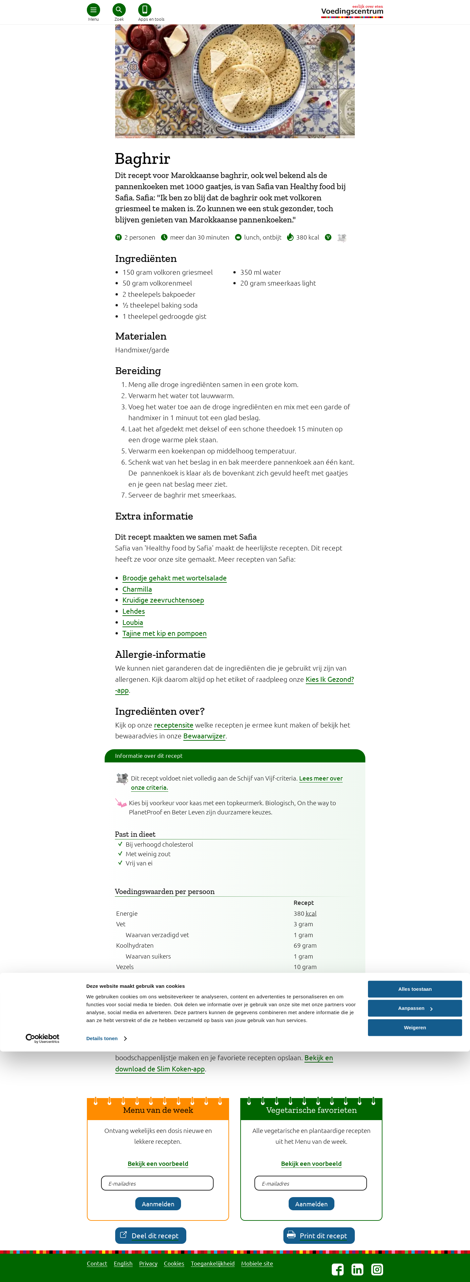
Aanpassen (415, 1239)
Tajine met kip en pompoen (164, 632)
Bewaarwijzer (204, 735)
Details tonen (102, 1269)
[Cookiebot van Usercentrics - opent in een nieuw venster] (42, 1269)
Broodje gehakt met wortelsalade (174, 577)
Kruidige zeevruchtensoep (163, 599)
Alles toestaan (415, 1219)
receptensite (174, 724)
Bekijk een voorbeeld (158, 1163)
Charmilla (137, 588)
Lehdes (133, 610)
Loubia (132, 622)
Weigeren (415, 1258)
